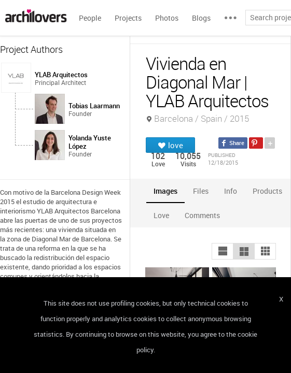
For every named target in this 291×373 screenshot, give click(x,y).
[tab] (165, 191)
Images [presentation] (165, 191)
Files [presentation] (201, 191)
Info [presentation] (230, 191)
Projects (128, 18)
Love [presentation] (161, 215)
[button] (222, 251)
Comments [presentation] (205, 215)
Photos (166, 18)
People (90, 18)
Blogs (201, 18)
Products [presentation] (267, 191)
